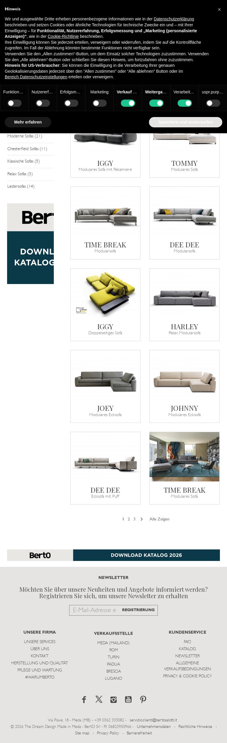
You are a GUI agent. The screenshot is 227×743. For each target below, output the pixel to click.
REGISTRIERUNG (138, 610)
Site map (82, 733)
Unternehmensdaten (154, 727)
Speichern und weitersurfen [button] (185, 122)
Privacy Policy (108, 733)
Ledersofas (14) (21, 186)
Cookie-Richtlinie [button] (63, 36)
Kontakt (39, 656)
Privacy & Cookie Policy (187, 676)
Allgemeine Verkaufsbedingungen (187, 666)
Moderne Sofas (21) (24, 136)
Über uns (39, 649)
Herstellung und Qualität (39, 663)
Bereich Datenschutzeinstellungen (36, 76)
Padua (113, 664)
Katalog (187, 649)
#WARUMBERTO (39, 677)
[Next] (141, 519)
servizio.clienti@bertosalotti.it (153, 720)
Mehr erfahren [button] (28, 122)
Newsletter (187, 656)
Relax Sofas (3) (20, 174)
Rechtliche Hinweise (195, 727)
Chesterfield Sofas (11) (27, 149)
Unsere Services (39, 642)
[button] (219, 9)
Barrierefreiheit (139, 733)
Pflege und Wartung (39, 670)
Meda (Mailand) (113, 643)
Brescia (113, 671)
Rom (113, 650)
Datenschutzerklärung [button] (174, 19)
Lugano (113, 679)
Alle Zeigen (160, 519)
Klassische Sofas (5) (23, 161)
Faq (187, 642)
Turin (113, 657)
